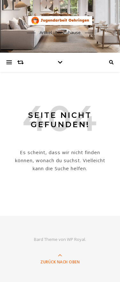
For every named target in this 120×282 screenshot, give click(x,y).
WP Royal (76, 239)
